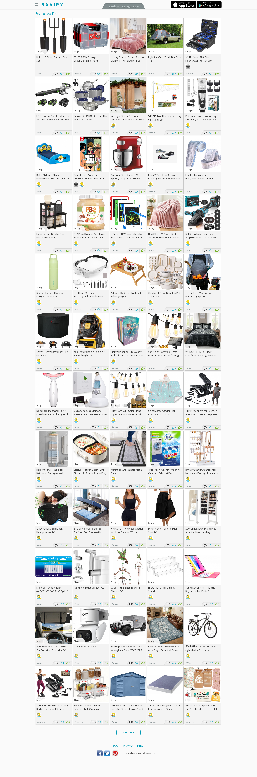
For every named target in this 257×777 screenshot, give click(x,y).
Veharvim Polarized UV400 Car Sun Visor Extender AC (51, 648)
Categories (129, 6)
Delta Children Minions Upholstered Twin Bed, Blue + (52, 178)
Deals (112, 6)
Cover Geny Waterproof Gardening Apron (198, 294)
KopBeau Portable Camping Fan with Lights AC (89, 353)
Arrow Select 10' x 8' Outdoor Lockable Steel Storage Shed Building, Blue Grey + (127, 709)
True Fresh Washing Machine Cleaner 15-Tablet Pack (164, 471)
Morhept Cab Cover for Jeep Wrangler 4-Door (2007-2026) (126, 648)
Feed (140, 745)
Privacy (128, 745)
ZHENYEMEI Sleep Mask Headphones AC (49, 530)
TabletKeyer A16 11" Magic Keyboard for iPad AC (200, 589)
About (115, 745)
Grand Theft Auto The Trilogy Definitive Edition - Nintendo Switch (90, 178)
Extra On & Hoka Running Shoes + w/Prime (164, 176)
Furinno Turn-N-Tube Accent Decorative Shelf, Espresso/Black (51, 237)
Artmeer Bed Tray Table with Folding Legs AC (126, 294)
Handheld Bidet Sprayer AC (89, 587)
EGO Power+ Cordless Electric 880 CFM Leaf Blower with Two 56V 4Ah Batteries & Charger (53, 119)
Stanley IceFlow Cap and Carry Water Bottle (49, 294)
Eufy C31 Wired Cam (85, 646)
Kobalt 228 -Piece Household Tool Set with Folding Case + (199, 60)
